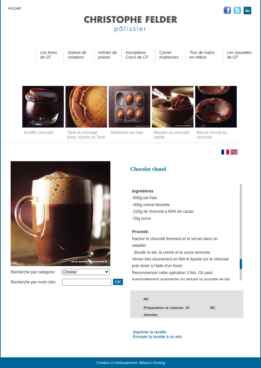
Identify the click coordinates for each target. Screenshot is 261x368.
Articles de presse (107, 55)
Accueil (14, 8)
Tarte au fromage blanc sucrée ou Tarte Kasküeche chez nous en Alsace (86, 139)
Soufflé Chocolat (38, 132)
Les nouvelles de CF (239, 55)
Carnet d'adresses (169, 55)
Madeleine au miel (126, 132)
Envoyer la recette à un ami (157, 336)
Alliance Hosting (152, 363)
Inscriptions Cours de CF (137, 55)
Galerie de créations (77, 55)
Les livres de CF (48, 55)
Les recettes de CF (19, 55)
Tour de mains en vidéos (202, 55)
